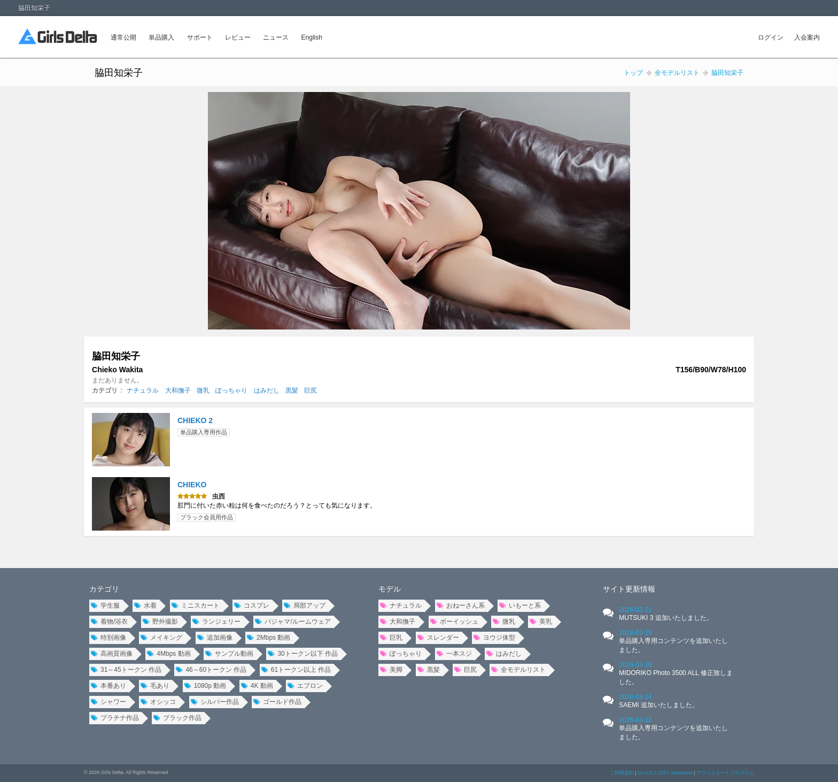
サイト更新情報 (629, 589)
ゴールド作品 (277, 702)
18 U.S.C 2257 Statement (665, 773)
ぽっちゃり (231, 390)
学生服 (105, 605)
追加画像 (214, 637)
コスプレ (251, 605)
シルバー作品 (215, 702)
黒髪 (291, 390)
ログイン (770, 37)
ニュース (276, 37)
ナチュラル (143, 390)
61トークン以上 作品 (296, 669)
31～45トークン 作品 (126, 669)
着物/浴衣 (109, 621)
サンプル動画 (229, 653)
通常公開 (123, 37)
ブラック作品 (177, 718)
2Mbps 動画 (268, 637)
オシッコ (158, 702)
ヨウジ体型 (494, 637)
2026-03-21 (665, 614)
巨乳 (391, 637)
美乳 (541, 621)
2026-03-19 (673, 641)
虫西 (218, 496)
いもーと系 (520, 605)
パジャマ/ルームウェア (292, 621)
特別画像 (108, 637)
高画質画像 (112, 653)
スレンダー (438, 637)
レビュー (238, 37)
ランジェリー (216, 621)
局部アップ (304, 605)
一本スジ (454, 653)
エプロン (305, 685)
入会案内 (807, 37)
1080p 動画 (205, 685)
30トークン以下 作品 (303, 653)
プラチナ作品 (115, 718)
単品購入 (161, 37)
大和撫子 (178, 390)
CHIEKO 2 (195, 420)
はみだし (267, 390)
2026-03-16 (675, 673)
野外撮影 (160, 621)
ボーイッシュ (454, 621)
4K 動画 (257, 685)
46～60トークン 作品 (211, 669)
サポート (200, 37)
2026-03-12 (673, 728)
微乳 (203, 390)
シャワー (108, 702)
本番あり (108, 685)
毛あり (155, 685)
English (311, 37)
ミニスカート (196, 605)
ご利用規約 (622, 773)
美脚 (391, 669)
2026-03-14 (659, 701)
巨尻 (310, 390)
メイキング (161, 637)
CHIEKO (191, 484)
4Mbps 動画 (168, 653)
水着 (145, 605)
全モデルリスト (518, 669)
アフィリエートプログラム (725, 773)
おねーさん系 (461, 605)
